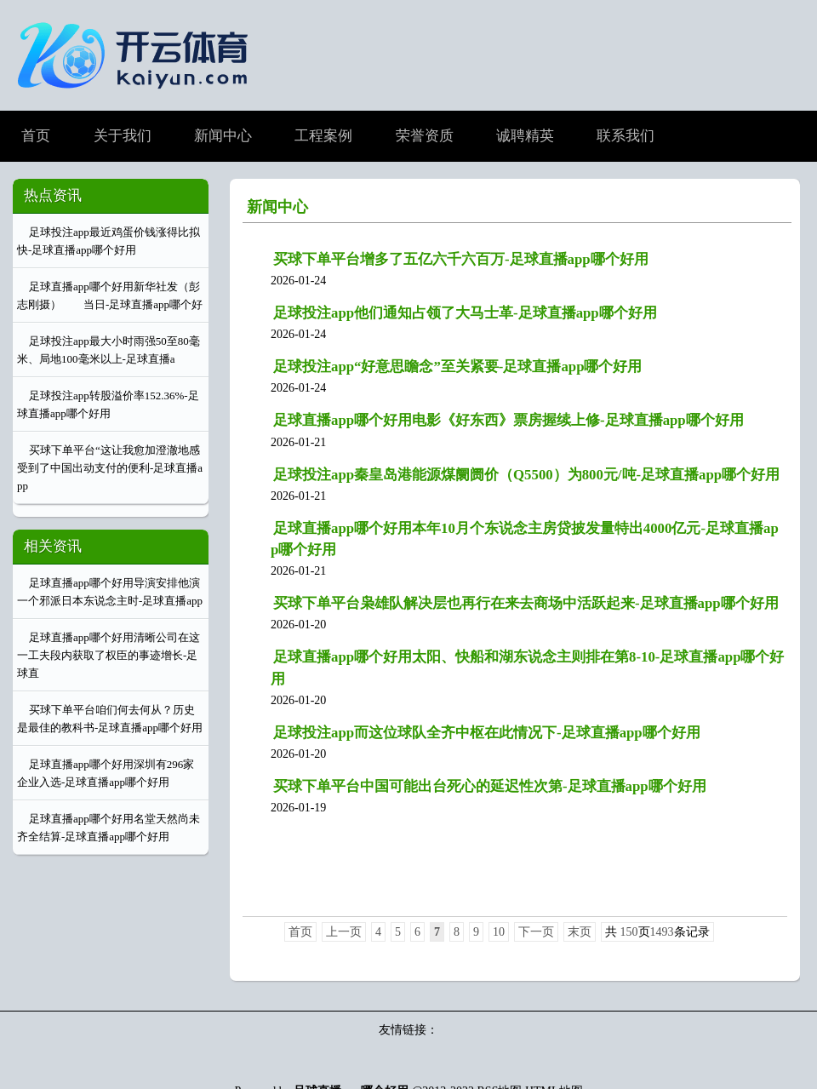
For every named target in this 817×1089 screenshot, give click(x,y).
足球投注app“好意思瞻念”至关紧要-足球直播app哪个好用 (457, 366)
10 (499, 932)
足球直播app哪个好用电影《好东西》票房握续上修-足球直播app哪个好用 (508, 420)
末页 (579, 932)
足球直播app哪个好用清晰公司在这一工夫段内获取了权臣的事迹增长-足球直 (108, 655)
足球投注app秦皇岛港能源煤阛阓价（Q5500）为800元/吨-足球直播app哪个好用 (526, 475)
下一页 (536, 932)
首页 (300, 932)
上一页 (344, 932)
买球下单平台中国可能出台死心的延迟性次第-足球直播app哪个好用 (489, 786)
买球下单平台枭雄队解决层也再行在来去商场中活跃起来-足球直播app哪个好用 (526, 603)
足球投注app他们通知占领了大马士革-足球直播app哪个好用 (465, 313)
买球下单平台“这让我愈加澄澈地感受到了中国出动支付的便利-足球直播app (110, 468)
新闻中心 (277, 206)
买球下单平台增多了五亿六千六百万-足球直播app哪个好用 (460, 259)
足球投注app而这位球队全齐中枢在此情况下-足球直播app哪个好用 (486, 733)
